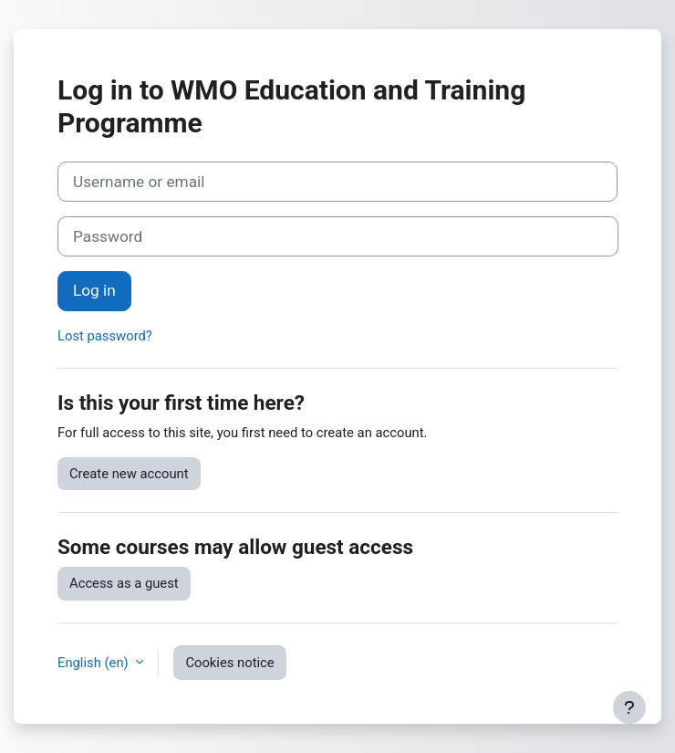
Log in (94, 290)
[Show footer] (629, 707)
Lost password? (104, 336)
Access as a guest (124, 583)
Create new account (129, 473)
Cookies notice (229, 662)
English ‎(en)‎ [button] (94, 662)
